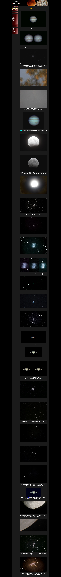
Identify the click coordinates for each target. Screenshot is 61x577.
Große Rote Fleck (37, 131)
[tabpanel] (33, 9)
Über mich (13, 31)
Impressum (13, 32)
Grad (31, 532)
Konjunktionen (14, 16)
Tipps (13, 28)
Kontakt (13, 30)
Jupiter (21, 130)
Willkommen (14, 6)
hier (41, 378)
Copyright (13, 29)
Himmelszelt (14, 33)
